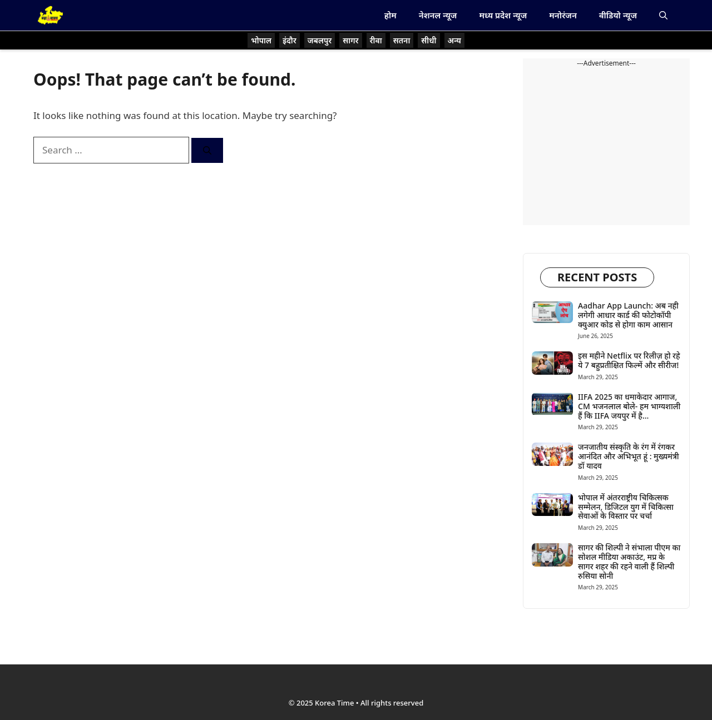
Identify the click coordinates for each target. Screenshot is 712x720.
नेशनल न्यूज (438, 15)
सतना (402, 40)
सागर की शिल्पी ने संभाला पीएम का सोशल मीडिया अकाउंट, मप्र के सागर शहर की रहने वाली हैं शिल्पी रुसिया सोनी (629, 561)
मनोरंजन (562, 15)
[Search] (207, 150)
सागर (350, 40)
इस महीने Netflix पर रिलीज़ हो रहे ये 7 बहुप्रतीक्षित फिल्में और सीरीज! (629, 360)
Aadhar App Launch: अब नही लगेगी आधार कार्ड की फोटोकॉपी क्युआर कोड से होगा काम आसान (628, 315)
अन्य (454, 40)
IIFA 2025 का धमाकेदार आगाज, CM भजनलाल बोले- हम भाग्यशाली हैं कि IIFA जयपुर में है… (629, 406)
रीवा (376, 40)
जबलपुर (320, 40)
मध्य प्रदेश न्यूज (503, 15)
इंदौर (289, 40)
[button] (663, 15)
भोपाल (261, 40)
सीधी (428, 40)
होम (390, 15)
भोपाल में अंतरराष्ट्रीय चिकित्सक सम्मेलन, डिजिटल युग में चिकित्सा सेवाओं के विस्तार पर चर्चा (626, 507)
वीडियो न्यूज (618, 15)
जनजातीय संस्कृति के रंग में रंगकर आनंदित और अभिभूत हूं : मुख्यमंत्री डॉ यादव (628, 456)
